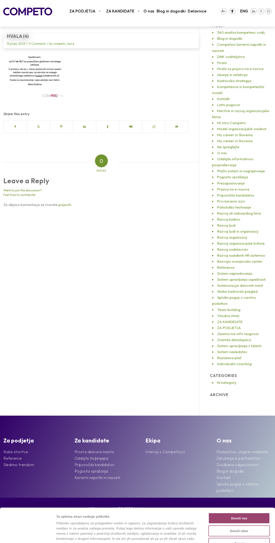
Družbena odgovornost (238, 464)
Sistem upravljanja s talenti (239, 345)
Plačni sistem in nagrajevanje (241, 171)
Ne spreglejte (228, 147)
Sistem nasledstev (232, 351)
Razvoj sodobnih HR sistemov (241, 255)
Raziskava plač (229, 357)
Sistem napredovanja (234, 273)
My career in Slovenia (235, 135)
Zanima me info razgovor (238, 333)
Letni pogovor (228, 104)
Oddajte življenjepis (91, 458)
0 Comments (37, 44)
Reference (226, 267)
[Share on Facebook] (15, 126)
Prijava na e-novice (233, 189)
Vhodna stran (228, 315)
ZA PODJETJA (82, 11)
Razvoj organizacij (232, 237)
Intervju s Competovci (165, 451)
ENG (244, 11)
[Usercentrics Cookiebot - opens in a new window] (28, 534)
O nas (149, 11)
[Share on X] (38, 126)
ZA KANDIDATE (120, 11)
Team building (228, 309)
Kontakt (223, 98)
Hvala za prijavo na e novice (240, 68)
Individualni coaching (234, 363)
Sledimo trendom (18, 464)
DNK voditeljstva (231, 56)
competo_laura (63, 44)
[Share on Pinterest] (61, 126)
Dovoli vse (239, 486)
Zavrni (239, 511)
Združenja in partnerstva (238, 458)
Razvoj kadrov (228, 219)
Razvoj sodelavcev (232, 249)
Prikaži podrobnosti (223, 534)
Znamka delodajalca (234, 339)
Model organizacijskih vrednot (241, 129)
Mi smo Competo (231, 122)
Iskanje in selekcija (232, 74)
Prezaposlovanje (231, 183)
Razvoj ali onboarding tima (239, 213)
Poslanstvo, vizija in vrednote (242, 451)
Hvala (222, 62)
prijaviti (64, 204)
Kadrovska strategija (234, 80)
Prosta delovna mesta (94, 451)
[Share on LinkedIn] (84, 126)
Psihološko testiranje (234, 207)
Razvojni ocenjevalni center (240, 261)
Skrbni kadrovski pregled (237, 291)
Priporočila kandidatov (235, 195)
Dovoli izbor (239, 499)
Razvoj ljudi (226, 225)
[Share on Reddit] (153, 126)
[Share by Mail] (176, 126)
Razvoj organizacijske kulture (241, 243)
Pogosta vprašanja (232, 177)
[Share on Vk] (130, 126)
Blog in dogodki (171, 11)
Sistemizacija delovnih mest (240, 285)
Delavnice (197, 11)
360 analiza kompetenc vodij (241, 32)
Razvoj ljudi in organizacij (237, 231)
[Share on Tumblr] (107, 126)
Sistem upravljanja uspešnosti (241, 279)
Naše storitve (15, 451)
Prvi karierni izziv (231, 201)
